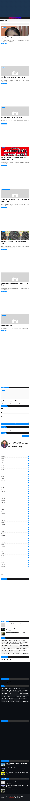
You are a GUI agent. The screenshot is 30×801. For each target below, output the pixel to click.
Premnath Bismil (11, 650)
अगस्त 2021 (15, 546)
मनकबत (19, 642)
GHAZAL (9, 647)
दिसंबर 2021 (15, 538)
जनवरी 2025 (15, 474)
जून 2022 (15, 527)
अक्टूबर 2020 (15, 564)
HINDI (20, 647)
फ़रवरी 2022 (15, 535)
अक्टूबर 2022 (15, 520)
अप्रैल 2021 (15, 553)
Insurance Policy (6, 648)
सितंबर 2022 (15, 522)
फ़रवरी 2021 (15, 557)
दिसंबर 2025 (15, 458)
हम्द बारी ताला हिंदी (15, 643)
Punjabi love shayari (22, 650)
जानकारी (10, 640)
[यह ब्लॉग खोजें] (11, 436)
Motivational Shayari (21, 648)
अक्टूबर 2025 (15, 462)
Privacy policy (18, 796)
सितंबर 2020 (15, 566)
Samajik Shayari (5, 653)
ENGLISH (4, 647)
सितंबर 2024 (15, 482)
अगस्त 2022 (15, 524)
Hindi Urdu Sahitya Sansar (10, 797)
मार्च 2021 (15, 555)
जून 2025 (15, 465)
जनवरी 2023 (15, 515)
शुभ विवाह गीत (7, 643)
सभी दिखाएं (27, 23)
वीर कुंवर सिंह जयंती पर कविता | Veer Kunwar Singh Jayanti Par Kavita (15, 200)
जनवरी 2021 (15, 559)
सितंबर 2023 (15, 500)
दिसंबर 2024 (15, 476)
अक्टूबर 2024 (15, 480)
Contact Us (13, 796)
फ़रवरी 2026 (15, 456)
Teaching (18, 653)
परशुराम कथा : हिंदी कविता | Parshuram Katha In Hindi (14, 242)
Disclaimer (23, 796)
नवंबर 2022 (15, 518)
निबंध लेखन (9, 642)
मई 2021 (15, 551)
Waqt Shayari (24, 653)
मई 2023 (15, 507)
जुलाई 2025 (15, 463)
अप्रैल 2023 (15, 509)
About (10, 796)
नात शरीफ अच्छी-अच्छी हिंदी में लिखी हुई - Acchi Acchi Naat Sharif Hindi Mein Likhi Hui (17, 624)
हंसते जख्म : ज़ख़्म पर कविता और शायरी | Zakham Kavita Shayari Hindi (13, 158)
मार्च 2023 (15, 511)
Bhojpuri (16, 645)
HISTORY (26, 647)
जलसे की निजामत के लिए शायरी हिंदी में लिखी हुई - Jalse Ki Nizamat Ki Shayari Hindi (17, 629)
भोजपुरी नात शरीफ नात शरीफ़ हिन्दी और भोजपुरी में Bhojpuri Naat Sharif (16, 632)
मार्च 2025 (15, 471)
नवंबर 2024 (15, 478)
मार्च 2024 (15, 489)
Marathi (13, 648)
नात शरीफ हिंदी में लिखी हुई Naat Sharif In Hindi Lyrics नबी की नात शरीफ (16, 763)
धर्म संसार (23, 640)
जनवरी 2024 (15, 493)
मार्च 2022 (15, 533)
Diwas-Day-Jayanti (23, 645)
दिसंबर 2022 (15, 516)
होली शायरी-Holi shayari (7, 645)
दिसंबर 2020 (15, 560)
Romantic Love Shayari (7, 652)
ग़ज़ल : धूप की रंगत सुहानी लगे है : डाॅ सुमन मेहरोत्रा (12, 37)
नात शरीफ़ (3, 642)
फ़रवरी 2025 (15, 473)
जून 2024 (15, 487)
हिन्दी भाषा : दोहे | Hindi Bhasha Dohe (11, 117)
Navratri (4, 650)
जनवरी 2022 (15, 537)
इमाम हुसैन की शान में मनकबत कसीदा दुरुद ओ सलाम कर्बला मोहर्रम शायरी (14, 400)
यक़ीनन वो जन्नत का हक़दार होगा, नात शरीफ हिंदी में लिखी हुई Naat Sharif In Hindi (17, 772)
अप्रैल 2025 (15, 469)
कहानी (6, 640)
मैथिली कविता (24, 642)
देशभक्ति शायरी (17, 640)
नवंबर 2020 (15, 562)
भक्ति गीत (14, 642)
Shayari (12, 653)
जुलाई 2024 (15, 485)
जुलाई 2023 (15, 504)
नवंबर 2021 (15, 540)
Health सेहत (15, 647)
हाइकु (21, 643)
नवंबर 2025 (15, 460)
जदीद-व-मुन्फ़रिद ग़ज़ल (6, 325)
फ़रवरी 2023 (15, 513)
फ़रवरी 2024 (15, 491)
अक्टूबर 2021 (15, 542)
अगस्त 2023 (15, 502)
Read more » (4, 43)
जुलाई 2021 (15, 548)
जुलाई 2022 (15, 526)
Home (7, 796)
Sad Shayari (17, 652)
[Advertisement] (15, 8)
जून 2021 (15, 549)
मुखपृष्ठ (2, 574)
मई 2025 (15, 467)
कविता (3, 640)
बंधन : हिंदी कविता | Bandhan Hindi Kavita (13, 77)
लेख (2, 643)
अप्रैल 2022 (15, 531)
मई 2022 (15, 529)
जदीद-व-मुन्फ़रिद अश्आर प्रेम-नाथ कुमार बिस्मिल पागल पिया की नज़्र (15, 284)
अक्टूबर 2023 (15, 498)
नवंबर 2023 (15, 496)
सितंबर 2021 (15, 544)
